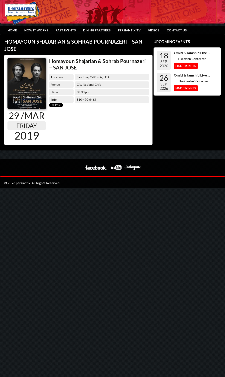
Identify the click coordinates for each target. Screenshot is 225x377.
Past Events (66, 30)
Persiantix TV (129, 30)
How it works (36, 30)
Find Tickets (186, 66)
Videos (153, 30)
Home (12, 30)
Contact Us (177, 30)
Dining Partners (96, 30)
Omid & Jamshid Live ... (192, 53)
